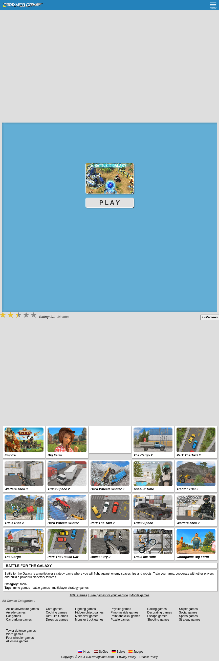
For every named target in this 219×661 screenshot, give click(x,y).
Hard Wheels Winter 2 (107, 489)
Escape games (157, 616)
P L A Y (109, 202)
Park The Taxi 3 (189, 455)
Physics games (121, 609)
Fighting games (85, 609)
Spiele (118, 651)
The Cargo (13, 557)
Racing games (157, 609)
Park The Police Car (63, 557)
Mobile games (139, 595)
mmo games (21, 587)
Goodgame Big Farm (193, 557)
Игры (84, 651)
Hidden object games (89, 612)
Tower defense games (21, 630)
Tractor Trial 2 (187, 489)
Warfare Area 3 (16, 489)
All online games (17, 641)
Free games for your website (109, 595)
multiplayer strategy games (70, 587)
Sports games (188, 616)
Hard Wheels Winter (63, 523)
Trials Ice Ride (145, 557)
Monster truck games (89, 619)
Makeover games (86, 616)
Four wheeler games (20, 638)
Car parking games (19, 619)
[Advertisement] (109, 48)
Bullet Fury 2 (101, 557)
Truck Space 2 (59, 489)
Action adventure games (22, 609)
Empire (10, 455)
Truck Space (143, 523)
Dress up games (57, 619)
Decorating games (159, 612)
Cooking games (56, 612)
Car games (13, 616)
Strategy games (189, 619)
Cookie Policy (148, 657)
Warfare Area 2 (188, 523)
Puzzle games (120, 619)
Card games (54, 609)
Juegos (135, 651)
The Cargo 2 (143, 455)
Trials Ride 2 (14, 523)
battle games (41, 587)
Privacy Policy (126, 657)
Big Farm (55, 455)
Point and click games (125, 616)
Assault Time (144, 489)
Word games (14, 634)
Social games (188, 612)
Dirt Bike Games (57, 616)
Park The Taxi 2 (103, 523)
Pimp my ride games (124, 612)
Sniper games (188, 609)
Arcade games (16, 612)
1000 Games (78, 595)
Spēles (101, 651)
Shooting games (158, 619)
